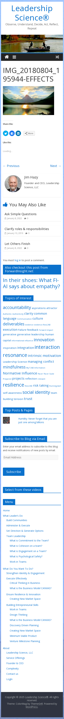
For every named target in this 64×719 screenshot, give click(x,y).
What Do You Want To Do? (18, 568)
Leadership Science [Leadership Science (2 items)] (15, 361)
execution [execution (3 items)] (10, 329)
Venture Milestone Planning (25, 641)
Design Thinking (18, 614)
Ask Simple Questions (21, 214)
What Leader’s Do (13, 515)
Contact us (12, 673)
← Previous (11, 166)
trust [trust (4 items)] (28, 398)
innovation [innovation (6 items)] (44, 339)
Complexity (12, 668)
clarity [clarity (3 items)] (28, 313)
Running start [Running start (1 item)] (55, 386)
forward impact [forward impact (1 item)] (46, 330)
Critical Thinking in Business (25, 582)
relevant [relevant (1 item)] (41, 379)
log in (18, 260)
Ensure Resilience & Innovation (23, 594)
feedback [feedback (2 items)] (32, 329)
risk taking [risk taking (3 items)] (41, 385)
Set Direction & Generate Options (25, 530)
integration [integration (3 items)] (25, 348)
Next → (55, 166)
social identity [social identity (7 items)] (36, 392)
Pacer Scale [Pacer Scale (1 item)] (49, 374)
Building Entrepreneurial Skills (22, 605)
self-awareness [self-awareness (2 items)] (12, 392)
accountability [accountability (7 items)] (17, 307)
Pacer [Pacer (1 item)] (40, 374)
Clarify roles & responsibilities (27, 229)
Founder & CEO (15, 663)
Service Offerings (15, 658)
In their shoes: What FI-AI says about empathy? (31, 283)
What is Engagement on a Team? (28, 551)
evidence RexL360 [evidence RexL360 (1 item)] (42, 325)
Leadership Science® (32, 13)
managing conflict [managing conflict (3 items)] (41, 361)
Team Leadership (16, 536)
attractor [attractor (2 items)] (51, 308)
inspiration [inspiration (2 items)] (10, 348)
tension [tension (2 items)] (18, 399)
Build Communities (16, 520)
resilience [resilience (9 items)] (13, 384)
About (6, 648)
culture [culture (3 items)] (37, 318)
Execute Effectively (16, 578)
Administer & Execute (18, 525)
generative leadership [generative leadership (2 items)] (31, 334)
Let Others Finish (17, 244)
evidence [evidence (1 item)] (29, 325)
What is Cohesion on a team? (26, 545)
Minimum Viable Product (23, 635)
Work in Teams (18, 561)
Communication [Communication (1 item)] (24, 319)
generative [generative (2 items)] (9, 334)
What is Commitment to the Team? (29, 540)
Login (9, 679)
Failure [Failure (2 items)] (22, 329)
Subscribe (13, 472)
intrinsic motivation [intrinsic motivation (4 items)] (44, 355)
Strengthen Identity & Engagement (25, 573)
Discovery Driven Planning (24, 625)
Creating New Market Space (25, 598)
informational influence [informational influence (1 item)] (22, 340)
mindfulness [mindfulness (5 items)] (14, 367)
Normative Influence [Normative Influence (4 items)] (20, 373)
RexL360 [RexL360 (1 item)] (28, 386)
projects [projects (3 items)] (18, 378)
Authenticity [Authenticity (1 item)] (17, 314)
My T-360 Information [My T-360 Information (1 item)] (35, 368)
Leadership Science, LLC (19, 652)
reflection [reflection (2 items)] (31, 378)
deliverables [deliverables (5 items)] (13, 324)
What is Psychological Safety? (26, 556)
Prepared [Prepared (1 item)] (7, 379)
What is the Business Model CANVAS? (30, 588)
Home (6, 510)
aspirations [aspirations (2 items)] (39, 308)
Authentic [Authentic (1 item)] (7, 314)
